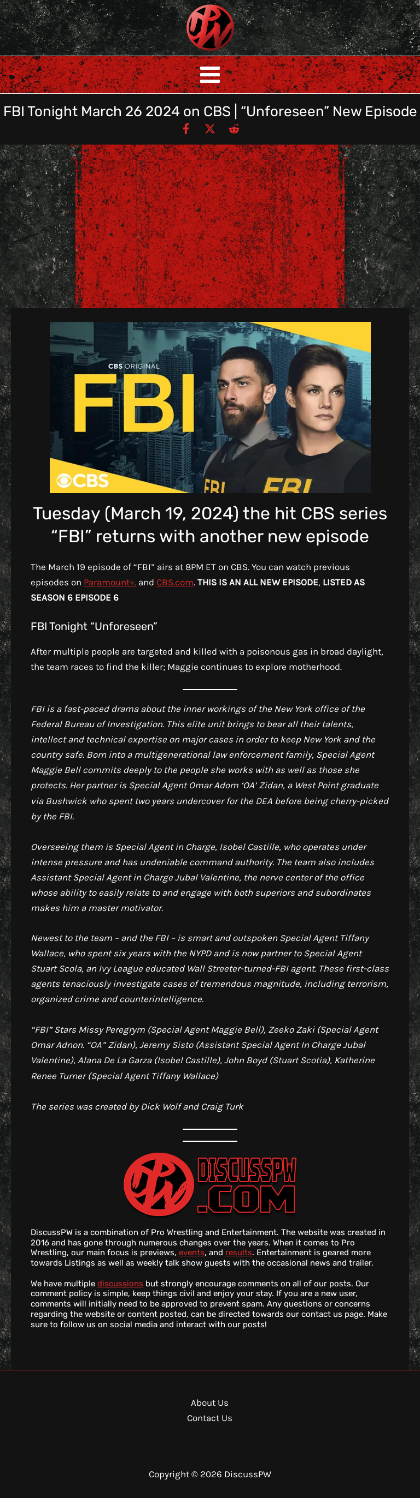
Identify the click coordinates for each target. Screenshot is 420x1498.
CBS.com (175, 582)
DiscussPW (188, 51)
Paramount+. (110, 582)
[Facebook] (185, 128)
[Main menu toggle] (210, 74)
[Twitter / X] (210, 128)
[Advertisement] (210, 226)
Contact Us (209, 1417)
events (192, 1252)
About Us (210, 1402)
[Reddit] (234, 128)
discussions (120, 1284)
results (238, 1252)
